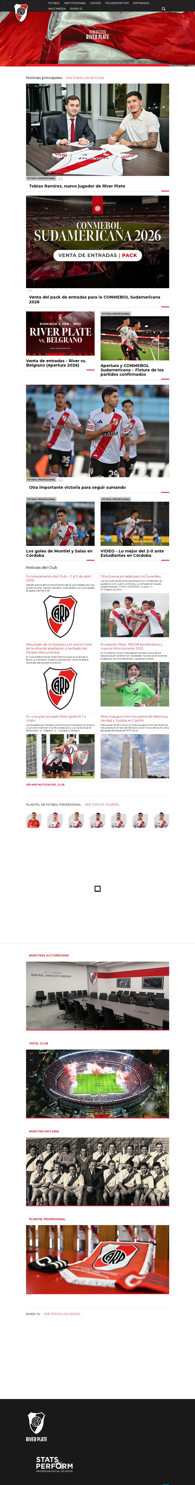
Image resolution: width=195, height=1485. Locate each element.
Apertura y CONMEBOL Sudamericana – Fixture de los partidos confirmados (132, 370)
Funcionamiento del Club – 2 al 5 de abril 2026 (58, 578)
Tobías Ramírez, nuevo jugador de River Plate (77, 186)
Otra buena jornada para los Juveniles (131, 576)
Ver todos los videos (62, 1314)
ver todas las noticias (85, 78)
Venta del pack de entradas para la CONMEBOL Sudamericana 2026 (94, 299)
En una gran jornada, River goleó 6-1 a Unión (56, 718)
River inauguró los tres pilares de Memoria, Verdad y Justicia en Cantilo (134, 718)
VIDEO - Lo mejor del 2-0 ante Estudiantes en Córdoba (132, 553)
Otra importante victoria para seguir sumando (77, 487)
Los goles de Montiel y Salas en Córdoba (59, 553)
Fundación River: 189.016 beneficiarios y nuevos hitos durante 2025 (131, 646)
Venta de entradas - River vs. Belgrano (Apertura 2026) (56, 363)
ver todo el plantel (102, 804)
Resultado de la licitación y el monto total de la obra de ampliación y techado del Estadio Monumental (59, 648)
